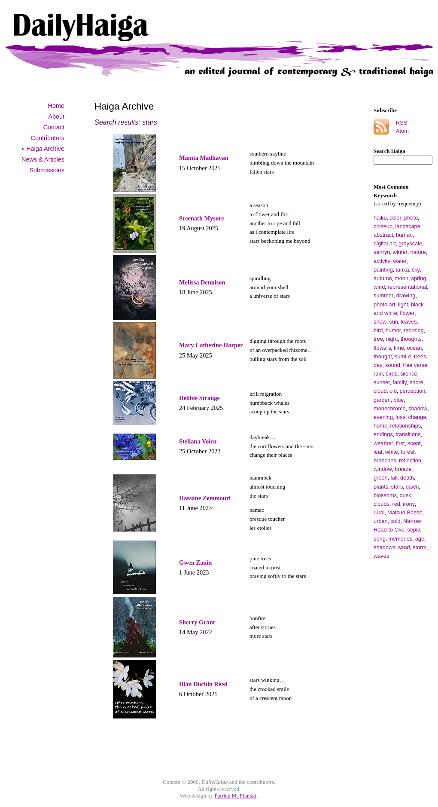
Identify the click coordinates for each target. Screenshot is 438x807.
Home (56, 105)
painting (383, 269)
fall (393, 477)
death (407, 477)
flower (407, 313)
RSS (401, 122)
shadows (384, 547)
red (396, 504)
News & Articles (42, 159)
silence (408, 373)
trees (420, 356)
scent (414, 443)
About (56, 116)
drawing (406, 295)
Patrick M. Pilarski (236, 795)
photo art (384, 304)
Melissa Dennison (202, 282)
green (381, 477)
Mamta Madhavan (203, 157)
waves (381, 556)
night (392, 339)
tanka (402, 269)
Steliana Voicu (198, 441)
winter (400, 252)
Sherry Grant (197, 622)
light (403, 304)
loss (400, 417)
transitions (407, 434)
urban (381, 521)
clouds (381, 504)
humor (393, 330)
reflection (410, 460)
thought (383, 356)
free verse (415, 365)
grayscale (410, 243)
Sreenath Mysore (201, 218)
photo (411, 217)
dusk (405, 495)
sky (416, 269)
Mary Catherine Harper (211, 345)
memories (400, 538)
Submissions (46, 170)
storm (419, 547)
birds (392, 373)
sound (392, 365)
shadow (417, 408)
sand (404, 547)
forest (407, 452)
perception (412, 391)
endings (383, 434)
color (395, 217)
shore (416, 382)
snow (380, 321)
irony (409, 504)
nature (418, 252)
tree (378, 339)
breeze (403, 469)
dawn (412, 486)
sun (393, 321)
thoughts (411, 339)
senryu (382, 252)
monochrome (390, 408)
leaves (409, 321)
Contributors (47, 137)
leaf (378, 452)
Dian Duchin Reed (203, 684)
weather (383, 443)
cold (395, 521)
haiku (380, 217)
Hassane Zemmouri (205, 498)
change (417, 417)
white (391, 452)
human (404, 235)
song (380, 538)
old (393, 391)
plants (381, 486)
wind (379, 287)
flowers (382, 348)
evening (383, 417)
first (400, 443)
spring (418, 278)
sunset (382, 382)
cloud (380, 391)
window (383, 469)
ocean (414, 348)
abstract (383, 235)
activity (382, 261)
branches (385, 460)
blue (398, 400)
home (380, 425)
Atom (402, 131)
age (419, 538)
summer (383, 295)
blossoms (385, 495)
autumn (383, 278)
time (399, 348)
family (399, 382)
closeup (383, 226)
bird (378, 330)
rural (379, 512)
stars (397, 486)
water (400, 261)
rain (378, 373)
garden (382, 400)
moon (401, 278)
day (378, 365)
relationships (405, 425)
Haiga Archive (45, 148)
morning (413, 330)
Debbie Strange (199, 397)
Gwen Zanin (195, 562)
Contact (53, 127)
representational (407, 287)
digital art (385, 243)
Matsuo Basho (405, 512)
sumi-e (403, 356)
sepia (413, 529)
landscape (407, 226)
